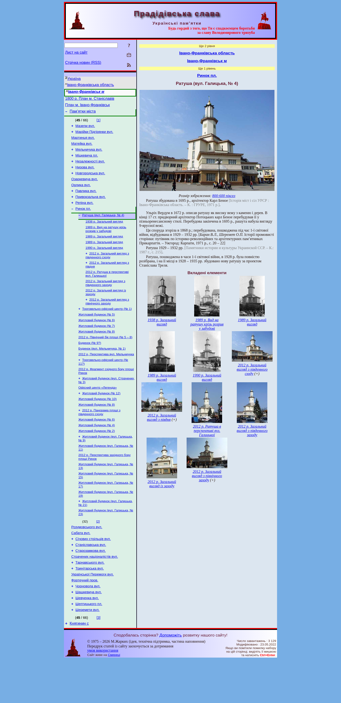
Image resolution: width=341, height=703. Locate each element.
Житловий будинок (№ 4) (96, 452)
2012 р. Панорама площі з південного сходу (99, 438)
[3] (98, 660)
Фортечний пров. (84, 619)
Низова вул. (85, 175)
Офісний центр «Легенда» (97, 412)
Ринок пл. (83, 221)
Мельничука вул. (89, 155)
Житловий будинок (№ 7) (96, 346)
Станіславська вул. (91, 580)
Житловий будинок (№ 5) (96, 334)
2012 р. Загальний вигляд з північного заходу (107, 320)
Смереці (114, 698)
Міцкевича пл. (87, 162)
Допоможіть (170, 678)
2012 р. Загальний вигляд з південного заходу (105, 300)
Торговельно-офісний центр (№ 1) (107, 328)
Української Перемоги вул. (92, 613)
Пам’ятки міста (83, 113)
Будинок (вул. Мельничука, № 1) (102, 371)
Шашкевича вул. (89, 633)
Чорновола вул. (88, 626)
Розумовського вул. (86, 560)
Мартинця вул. (83, 142)
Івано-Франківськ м (86, 92)
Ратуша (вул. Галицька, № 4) (103, 228)
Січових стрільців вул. (93, 573)
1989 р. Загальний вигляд (104, 251)
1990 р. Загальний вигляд (104, 263)
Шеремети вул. (88, 653)
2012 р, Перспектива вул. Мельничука (106, 377)
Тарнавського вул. (90, 600)
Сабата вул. (80, 566)
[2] (98, 553)
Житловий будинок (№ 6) (96, 340)
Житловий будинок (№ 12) (101, 418)
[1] (98, 122)
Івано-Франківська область (90, 85)
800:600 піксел (223, 196)
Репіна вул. (85, 215)
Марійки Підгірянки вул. (94, 135)
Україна (74, 79)
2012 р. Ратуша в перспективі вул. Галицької (207, 430)
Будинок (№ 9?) (89, 364)
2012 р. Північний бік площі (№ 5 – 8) (105, 358)
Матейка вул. (81, 148)
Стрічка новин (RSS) (83, 63)
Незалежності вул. (90, 168)
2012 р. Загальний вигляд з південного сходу (107, 271)
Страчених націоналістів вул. (94, 593)
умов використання (102, 694)
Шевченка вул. (87, 639)
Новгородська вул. (90, 182)
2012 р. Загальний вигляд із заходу (162, 484)
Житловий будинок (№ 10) (97, 424)
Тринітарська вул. (90, 606)
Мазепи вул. (85, 129)
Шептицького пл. (89, 646)
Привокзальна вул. (91, 208)
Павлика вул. (86, 201)
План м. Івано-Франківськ (87, 106)
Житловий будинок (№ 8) (96, 352)
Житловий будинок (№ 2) (96, 459)
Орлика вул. (81, 195)
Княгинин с (79, 667)
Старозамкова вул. (91, 586)
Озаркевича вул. (84, 188)
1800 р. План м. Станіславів (89, 99)
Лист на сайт (76, 52)
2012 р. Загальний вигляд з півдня (161, 417)
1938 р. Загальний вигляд (104, 235)
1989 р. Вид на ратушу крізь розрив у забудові (105, 243)
